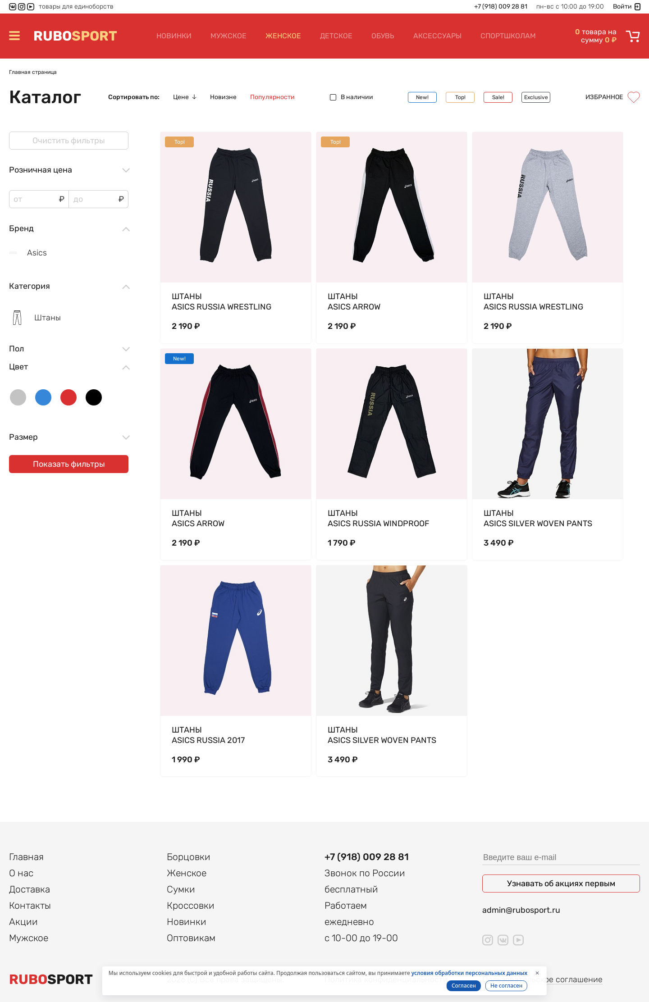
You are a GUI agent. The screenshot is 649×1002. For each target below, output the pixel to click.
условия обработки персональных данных (469, 973)
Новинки (174, 36)
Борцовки (188, 856)
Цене (185, 97)
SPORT (75, 36)
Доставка (29, 889)
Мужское (228, 36)
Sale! (498, 97)
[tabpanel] (235, 207)
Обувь (382, 36)
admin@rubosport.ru (521, 910)
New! (422, 97)
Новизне (223, 97)
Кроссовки (191, 905)
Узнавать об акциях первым (561, 883)
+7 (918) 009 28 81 (500, 7)
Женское (283, 36)
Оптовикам (191, 937)
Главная (26, 856)
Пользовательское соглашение (542, 979)
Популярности (272, 97)
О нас (21, 873)
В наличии (351, 97)
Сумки (181, 889)
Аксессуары (437, 36)
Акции (23, 921)
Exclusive (536, 97)
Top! (460, 97)
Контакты (30, 905)
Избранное (612, 97)
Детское (336, 36)
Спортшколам (508, 36)
